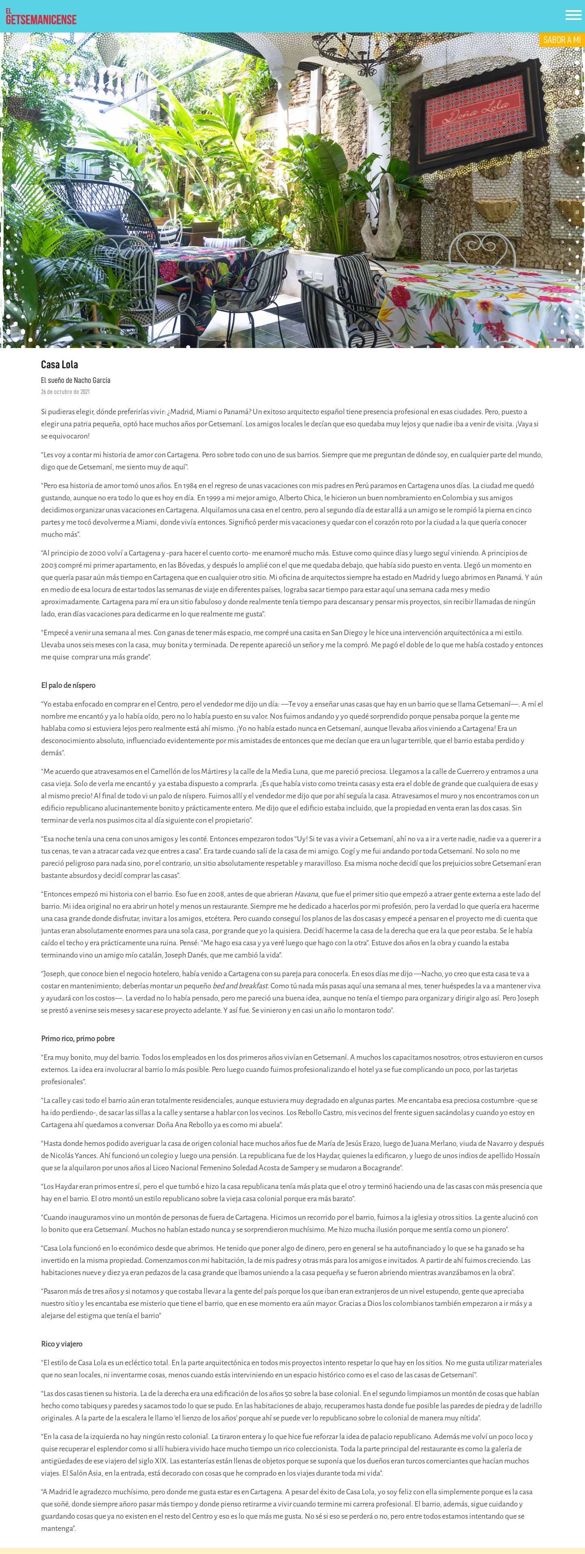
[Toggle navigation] (573, 16)
